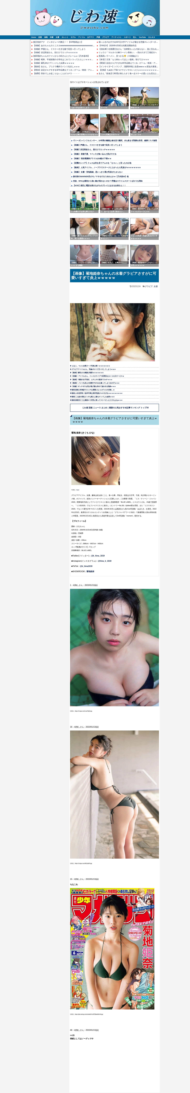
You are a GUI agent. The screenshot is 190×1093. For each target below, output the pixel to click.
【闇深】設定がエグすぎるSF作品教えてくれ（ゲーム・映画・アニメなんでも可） (69, 70)
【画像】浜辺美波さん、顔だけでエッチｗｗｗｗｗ (55, 52)
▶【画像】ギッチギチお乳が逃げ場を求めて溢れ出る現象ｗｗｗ (93, 386)
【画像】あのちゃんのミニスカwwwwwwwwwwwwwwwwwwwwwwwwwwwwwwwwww (70, 45)
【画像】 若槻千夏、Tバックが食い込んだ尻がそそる (94, 154)
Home (33, 37)
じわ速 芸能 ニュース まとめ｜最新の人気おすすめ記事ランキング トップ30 (115, 408)
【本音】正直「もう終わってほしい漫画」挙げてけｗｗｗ (124, 59)
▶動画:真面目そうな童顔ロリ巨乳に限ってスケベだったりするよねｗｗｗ (96, 400)
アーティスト (116, 37)
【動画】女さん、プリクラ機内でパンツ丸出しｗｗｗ (56, 67)
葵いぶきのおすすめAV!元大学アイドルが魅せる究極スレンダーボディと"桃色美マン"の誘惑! (139, 42)
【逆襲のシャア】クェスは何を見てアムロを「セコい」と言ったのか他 (102, 163)
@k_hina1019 (86, 566)
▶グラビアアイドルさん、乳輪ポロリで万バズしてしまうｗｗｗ (93, 369)
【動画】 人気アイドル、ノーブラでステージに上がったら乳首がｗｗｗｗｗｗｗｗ (107, 167)
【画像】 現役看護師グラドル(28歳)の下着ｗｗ (92, 158)
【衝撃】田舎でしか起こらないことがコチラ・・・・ (56, 73)
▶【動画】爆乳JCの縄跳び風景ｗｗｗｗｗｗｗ (87, 373)
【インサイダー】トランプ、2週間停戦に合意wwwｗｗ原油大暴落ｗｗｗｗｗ (132, 67)
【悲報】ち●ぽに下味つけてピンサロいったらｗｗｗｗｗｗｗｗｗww (129, 70)
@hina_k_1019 (104, 561)
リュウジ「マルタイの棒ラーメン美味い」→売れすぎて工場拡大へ (128, 52)
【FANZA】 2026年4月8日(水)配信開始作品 (117, 45)
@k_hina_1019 (98, 556)
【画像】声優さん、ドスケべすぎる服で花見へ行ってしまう (59, 49)
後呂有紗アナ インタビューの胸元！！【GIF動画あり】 (58, 42)
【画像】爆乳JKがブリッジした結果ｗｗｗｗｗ (53, 63)
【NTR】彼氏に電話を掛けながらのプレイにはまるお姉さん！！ (99, 185)
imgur (77, 490)
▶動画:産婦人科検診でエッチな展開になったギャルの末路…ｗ (92, 390)
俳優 (51, 37)
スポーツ (127, 37)
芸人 (134, 37)
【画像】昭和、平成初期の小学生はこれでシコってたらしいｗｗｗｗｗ (64, 59)
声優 (98, 37)
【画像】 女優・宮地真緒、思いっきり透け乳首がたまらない (98, 172)
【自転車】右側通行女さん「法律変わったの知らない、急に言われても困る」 (132, 49)
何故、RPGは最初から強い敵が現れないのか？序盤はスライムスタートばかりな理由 (107, 181)
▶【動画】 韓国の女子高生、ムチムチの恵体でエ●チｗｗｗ (91, 380)
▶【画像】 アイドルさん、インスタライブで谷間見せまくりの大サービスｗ (97, 376)
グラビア (105, 37)
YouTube (142, 37)
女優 (57, 37)
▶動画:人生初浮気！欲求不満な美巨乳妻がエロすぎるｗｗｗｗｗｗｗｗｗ (96, 393)
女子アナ (90, 37)
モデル (73, 37)
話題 (40, 37)
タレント (65, 37)
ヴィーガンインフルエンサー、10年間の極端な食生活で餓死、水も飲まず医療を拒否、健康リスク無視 (115, 140)
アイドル (81, 37)
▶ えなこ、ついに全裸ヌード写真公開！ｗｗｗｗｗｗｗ (90, 366)
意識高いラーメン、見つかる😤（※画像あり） (119, 56)
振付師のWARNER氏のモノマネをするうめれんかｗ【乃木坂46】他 (101, 176)
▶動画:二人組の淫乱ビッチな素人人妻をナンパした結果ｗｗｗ (92, 397)
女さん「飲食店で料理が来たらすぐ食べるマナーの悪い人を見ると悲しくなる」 (133, 73)
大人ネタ (151, 37)
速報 (46, 37)
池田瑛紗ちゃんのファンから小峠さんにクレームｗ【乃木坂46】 (61, 56)
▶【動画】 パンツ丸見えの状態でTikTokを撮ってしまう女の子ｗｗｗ (94, 383)
